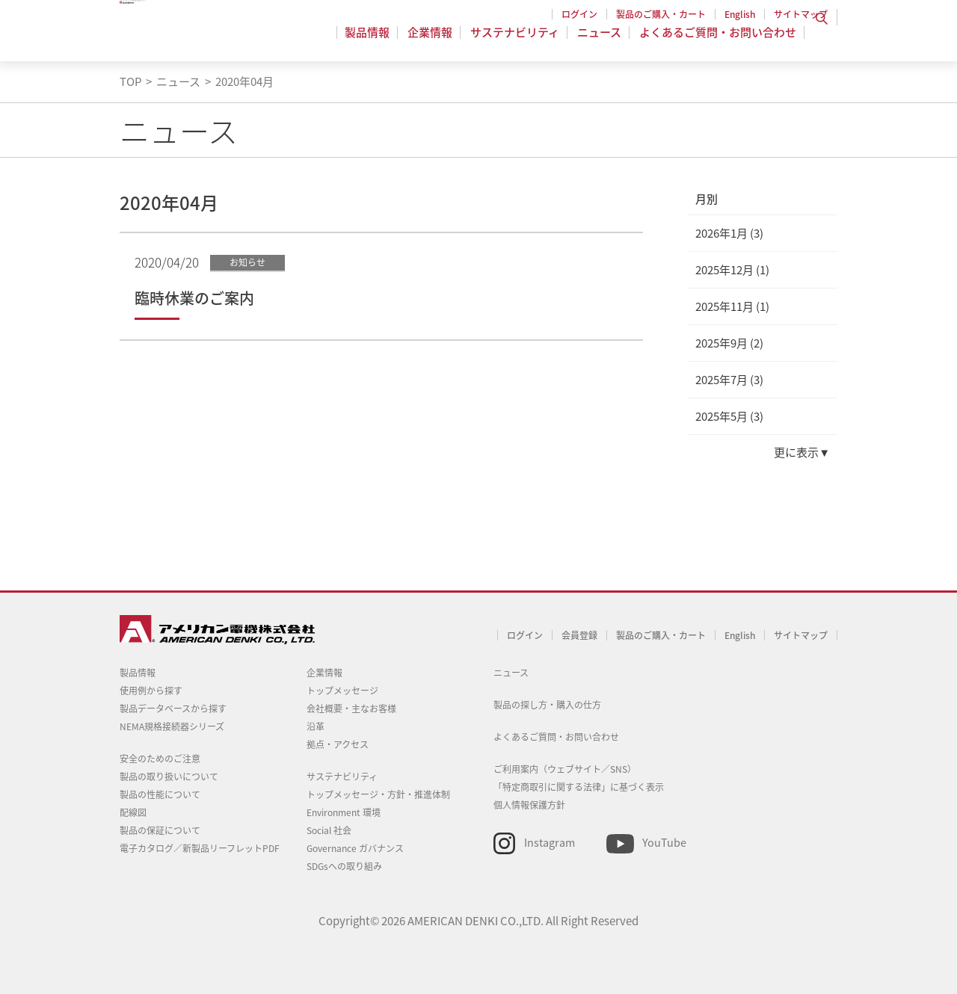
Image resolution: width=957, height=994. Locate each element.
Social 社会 (329, 830)
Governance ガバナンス (355, 848)
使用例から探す (151, 690)
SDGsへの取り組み (344, 866)
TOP (130, 81)
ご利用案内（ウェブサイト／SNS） (564, 769)
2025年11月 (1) (732, 306)
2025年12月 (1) (732, 270)
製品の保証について (160, 830)
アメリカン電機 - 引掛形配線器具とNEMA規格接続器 (215, 38)
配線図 (133, 812)
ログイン (579, 14)
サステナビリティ (519, 40)
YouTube (664, 842)
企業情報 (436, 40)
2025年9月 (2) (729, 343)
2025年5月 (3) (729, 416)
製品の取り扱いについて (169, 776)
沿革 (315, 726)
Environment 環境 (344, 812)
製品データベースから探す (173, 708)
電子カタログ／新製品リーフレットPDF (200, 848)
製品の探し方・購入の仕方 (547, 704)
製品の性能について (160, 794)
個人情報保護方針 (529, 805)
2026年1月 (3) (729, 233)
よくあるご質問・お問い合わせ (717, 40)
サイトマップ (801, 14)
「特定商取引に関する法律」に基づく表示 (578, 787)
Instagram (549, 842)
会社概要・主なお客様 (351, 708)
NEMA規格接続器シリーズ (172, 726)
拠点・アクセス (338, 744)
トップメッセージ (342, 690)
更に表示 (796, 452)
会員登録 (579, 635)
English (739, 14)
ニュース (601, 40)
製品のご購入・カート (661, 14)
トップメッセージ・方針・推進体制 (378, 794)
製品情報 (376, 40)
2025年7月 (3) (729, 379)
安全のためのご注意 (160, 758)
